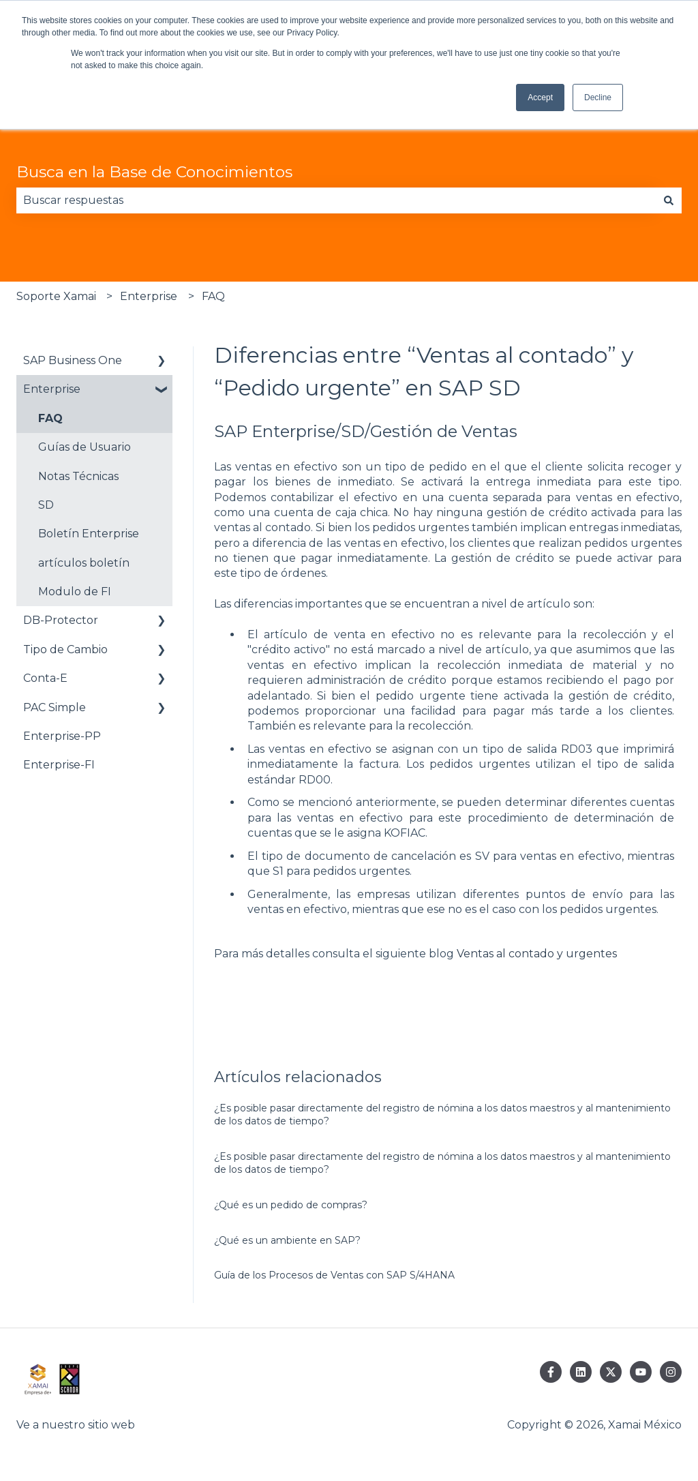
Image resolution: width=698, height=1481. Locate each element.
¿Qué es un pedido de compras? (290, 1205)
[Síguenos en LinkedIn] (581, 1372)
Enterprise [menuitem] (51, 389)
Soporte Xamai (56, 296)
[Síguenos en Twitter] (611, 1372)
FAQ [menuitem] (50, 418)
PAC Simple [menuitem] (54, 707)
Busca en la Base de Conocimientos (154, 171)
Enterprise (148, 296)
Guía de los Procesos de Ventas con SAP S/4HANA (334, 1275)
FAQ (213, 296)
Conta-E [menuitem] (45, 678)
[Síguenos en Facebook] (551, 1372)
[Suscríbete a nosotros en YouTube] (641, 1372)
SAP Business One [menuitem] (72, 360)
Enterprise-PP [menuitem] (62, 736)
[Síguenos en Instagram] (671, 1372)
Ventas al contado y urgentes (537, 953)
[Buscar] (669, 200)
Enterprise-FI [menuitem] (59, 764)
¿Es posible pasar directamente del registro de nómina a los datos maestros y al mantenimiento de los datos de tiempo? (442, 1115)
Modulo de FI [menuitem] (74, 591)
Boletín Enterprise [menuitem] (88, 533)
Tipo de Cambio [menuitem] (65, 649)
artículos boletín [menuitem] (84, 562)
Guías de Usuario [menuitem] (84, 446)
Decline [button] (597, 97)
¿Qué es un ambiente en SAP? (287, 1240)
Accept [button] (540, 97)
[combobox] (336, 200)
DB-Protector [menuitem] (60, 620)
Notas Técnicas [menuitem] (78, 476)
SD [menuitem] (46, 504)
